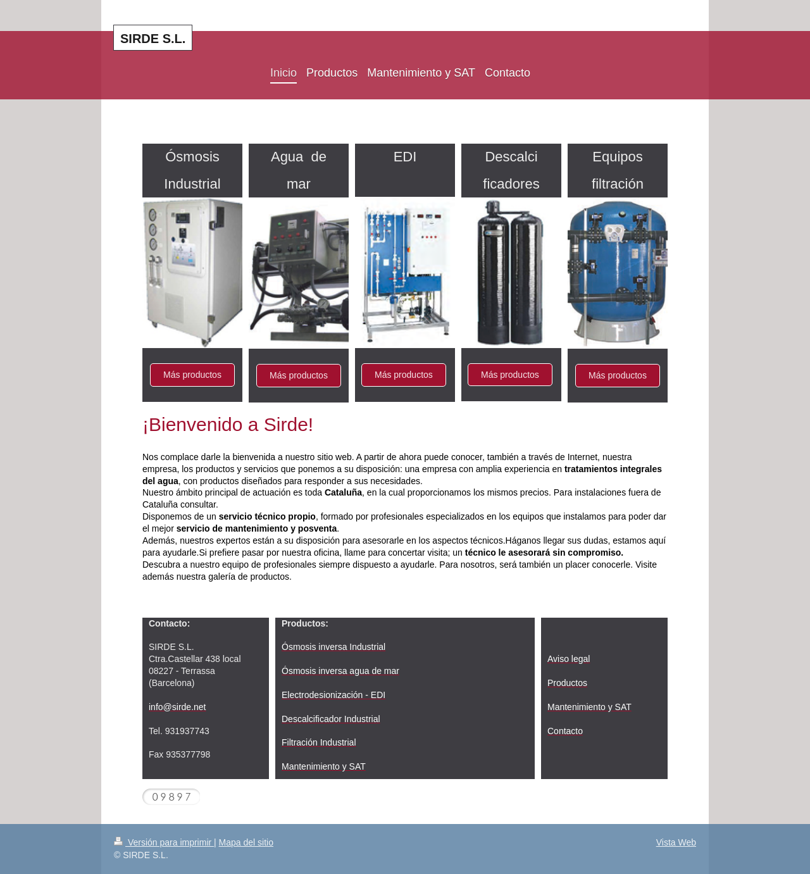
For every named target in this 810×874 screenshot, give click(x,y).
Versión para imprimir (164, 842)
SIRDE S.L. (152, 39)
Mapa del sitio (246, 842)
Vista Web (676, 842)
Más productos (192, 375)
